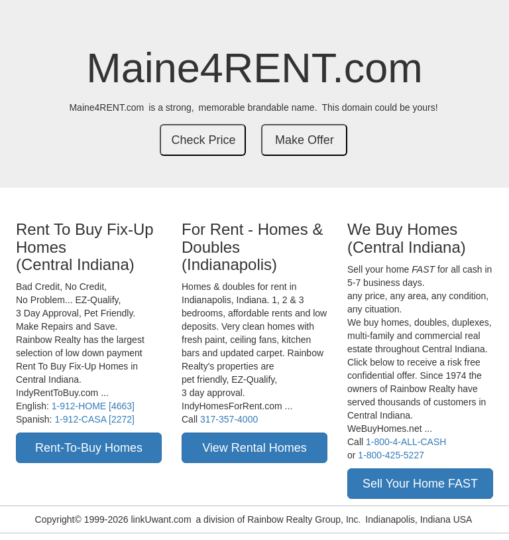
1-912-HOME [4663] (93, 406)
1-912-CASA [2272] (94, 419)
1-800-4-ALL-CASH (406, 442)
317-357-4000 (229, 419)
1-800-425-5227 (391, 455)
